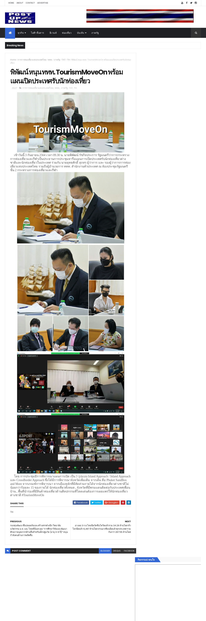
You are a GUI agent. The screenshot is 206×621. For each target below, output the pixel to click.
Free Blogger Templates (44, 616)
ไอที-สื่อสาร (37, 32)
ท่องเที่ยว (67, 32)
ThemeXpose (24, 616)
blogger (102, 551)
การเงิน (144, 521)
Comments (186, 553)
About (20, 3)
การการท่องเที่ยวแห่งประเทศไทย (32, 59)
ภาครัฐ (95, 32)
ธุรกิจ (21, 32)
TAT (63, 59)
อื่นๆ (142, 541)
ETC (144, 570)
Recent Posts (155, 553)
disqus (114, 551)
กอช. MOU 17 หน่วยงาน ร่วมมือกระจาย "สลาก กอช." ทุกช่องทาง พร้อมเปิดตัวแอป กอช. (177, 344)
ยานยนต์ (144, 509)
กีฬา (142, 525)
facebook (126, 551)
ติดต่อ (143, 545)
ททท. (50, 59)
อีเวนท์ (53, 32)
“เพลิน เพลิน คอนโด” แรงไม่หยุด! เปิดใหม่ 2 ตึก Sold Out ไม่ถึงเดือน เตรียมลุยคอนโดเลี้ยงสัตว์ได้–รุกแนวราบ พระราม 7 (177, 333)
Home (11, 3)
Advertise (42, 3)
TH (68, 59)
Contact (30, 3)
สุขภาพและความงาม (151, 529)
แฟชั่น (143, 533)
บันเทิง (80, 32)
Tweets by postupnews (153, 315)
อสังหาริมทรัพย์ (148, 505)
